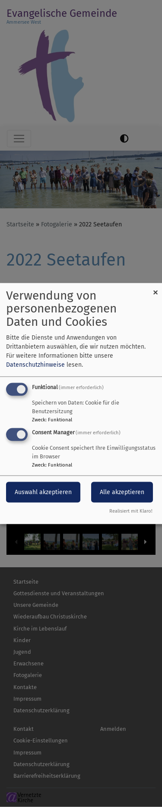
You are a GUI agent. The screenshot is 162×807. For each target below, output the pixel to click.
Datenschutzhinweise (35, 364)
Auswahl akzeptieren (43, 492)
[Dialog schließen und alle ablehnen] (155, 288)
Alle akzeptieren (122, 492)
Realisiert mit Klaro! (130, 511)
